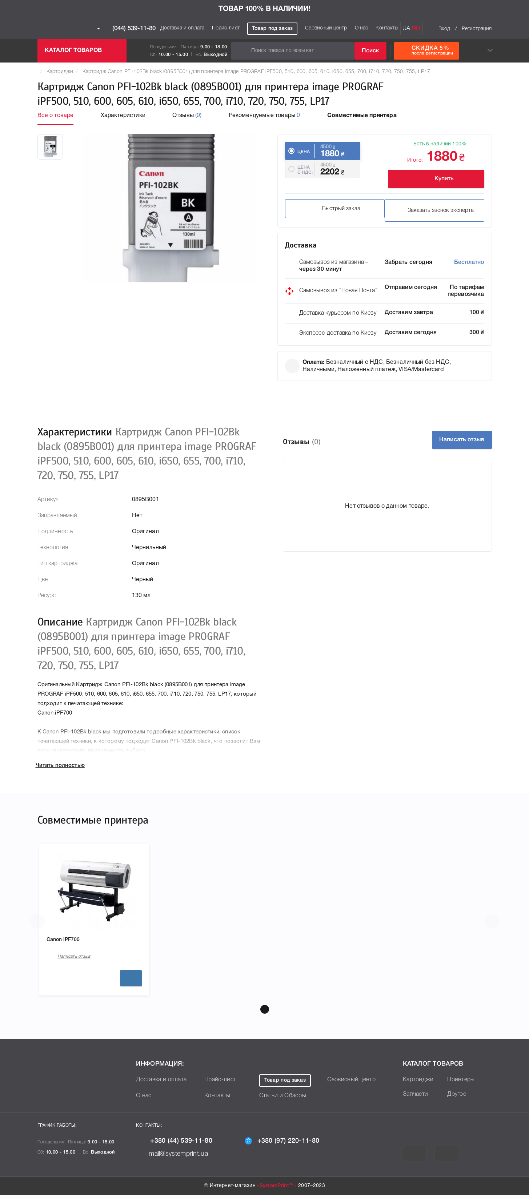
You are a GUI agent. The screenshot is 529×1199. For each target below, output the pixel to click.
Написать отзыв (451, 441)
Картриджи (60, 71)
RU (416, 28)
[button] (264, 1013)
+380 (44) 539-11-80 (180, 1145)
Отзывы (187, 115)
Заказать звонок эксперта (431, 213)
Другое (456, 1098)
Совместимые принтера (362, 115)
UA (406, 28)
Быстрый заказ (328, 213)
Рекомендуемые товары (264, 115)
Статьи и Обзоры (282, 1099)
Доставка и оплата (182, 28)
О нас (361, 28)
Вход (444, 29)
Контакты (387, 28)
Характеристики (123, 115)
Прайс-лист (226, 28)
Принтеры (461, 1083)
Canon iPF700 (66, 941)
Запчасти (415, 1098)
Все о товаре (55, 115)
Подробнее (131, 982)
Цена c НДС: (305, 177)
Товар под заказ (272, 28)
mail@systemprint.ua (177, 1157)
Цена (303, 152)
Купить (432, 178)
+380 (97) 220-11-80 (288, 1144)
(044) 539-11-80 (126, 28)
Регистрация (477, 29)
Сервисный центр (326, 28)
